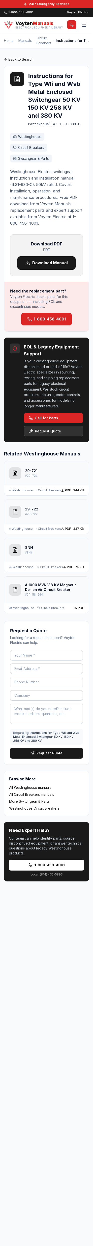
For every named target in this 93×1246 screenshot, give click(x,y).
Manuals (25, 40)
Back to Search (18, 59)
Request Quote (45, 431)
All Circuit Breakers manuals (31, 794)
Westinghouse (27, 136)
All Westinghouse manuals (30, 787)
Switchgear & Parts (31, 158)
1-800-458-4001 (46, 319)
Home (9, 40)
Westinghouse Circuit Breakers (34, 808)
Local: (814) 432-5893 (47, 874)
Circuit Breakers (43, 40)
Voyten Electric (78, 12)
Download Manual (46, 262)
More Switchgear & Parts (29, 801)
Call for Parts (43, 418)
